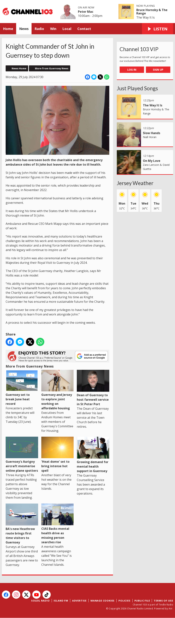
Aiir (171, 608)
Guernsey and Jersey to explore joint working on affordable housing (57, 390)
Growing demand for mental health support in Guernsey (93, 455)
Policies (124, 600)
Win (53, 28)
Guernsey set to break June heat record (22, 388)
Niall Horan (149, 137)
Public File (142, 600)
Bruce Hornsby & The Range (151, 11)
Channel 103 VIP (139, 49)
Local (66, 28)
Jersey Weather (135, 183)
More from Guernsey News (51, 68)
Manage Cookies (103, 600)
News (24, 28)
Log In (131, 69)
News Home (19, 68)
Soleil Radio (40, 600)
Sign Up (158, 69)
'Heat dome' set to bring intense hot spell (57, 455)
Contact (84, 28)
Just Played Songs (137, 88)
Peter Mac (85, 11)
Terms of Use (163, 600)
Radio (39, 28)
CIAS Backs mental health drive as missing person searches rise (57, 524)
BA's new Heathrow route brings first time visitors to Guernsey (22, 524)
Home (8, 28)
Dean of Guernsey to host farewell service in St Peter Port (93, 388)
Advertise (79, 600)
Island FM (61, 600)
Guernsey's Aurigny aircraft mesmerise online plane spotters (22, 455)
